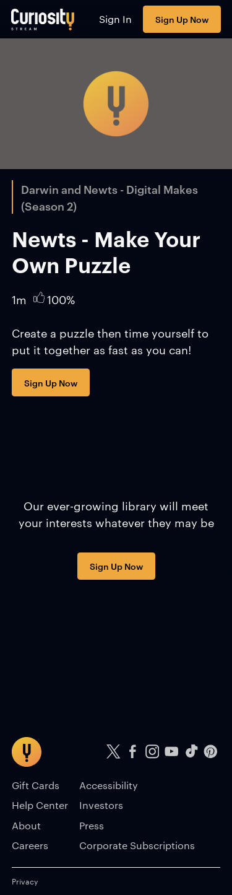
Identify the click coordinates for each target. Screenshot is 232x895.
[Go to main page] (43, 19)
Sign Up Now (181, 19)
